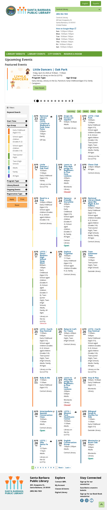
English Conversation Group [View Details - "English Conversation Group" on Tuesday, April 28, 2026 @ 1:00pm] (70, 442)
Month (85, 111)
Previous (34, 101)
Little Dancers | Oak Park (50, 69)
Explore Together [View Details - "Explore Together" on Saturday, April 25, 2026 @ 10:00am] (68, 252)
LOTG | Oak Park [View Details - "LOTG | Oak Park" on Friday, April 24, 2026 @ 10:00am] (93, 117)
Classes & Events (62, 489)
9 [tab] (66, 101)
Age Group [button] (11, 125)
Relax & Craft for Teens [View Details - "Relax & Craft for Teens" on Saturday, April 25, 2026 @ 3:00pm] (70, 330)
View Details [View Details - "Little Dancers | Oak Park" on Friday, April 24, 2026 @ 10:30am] (39, 88)
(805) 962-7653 (62, 14)
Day (99, 111)
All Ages (16, 176)
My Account (60, 485)
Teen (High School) (17, 162)
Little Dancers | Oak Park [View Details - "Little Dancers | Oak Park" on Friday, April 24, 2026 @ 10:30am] (44, 166)
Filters (12, 107)
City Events (54, 53)
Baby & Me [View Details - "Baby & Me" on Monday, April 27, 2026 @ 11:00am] (45, 378)
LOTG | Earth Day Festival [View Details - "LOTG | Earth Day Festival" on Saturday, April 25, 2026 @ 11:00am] (46, 330)
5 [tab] (51, 101)
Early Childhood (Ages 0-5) (19, 131)
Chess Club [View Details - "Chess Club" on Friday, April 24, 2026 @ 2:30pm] (93, 165)
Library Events (36, 53)
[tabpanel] (53, 79)
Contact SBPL (60, 482)
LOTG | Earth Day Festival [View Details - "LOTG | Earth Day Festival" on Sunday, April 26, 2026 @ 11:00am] (94, 330)
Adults (15, 168)
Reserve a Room (73, 53)
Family (15, 172)
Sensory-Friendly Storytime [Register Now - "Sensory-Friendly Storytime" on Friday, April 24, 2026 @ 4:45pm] (68, 200)
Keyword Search (13, 112)
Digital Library (61, 492)
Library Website (15, 53)
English (85, 3)
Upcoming (71, 111)
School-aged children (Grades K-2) (17, 139)
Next (72, 101)
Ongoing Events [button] (13, 189)
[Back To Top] (101, 504)
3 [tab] (44, 101)
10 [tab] (69, 101)
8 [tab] (62, 101)
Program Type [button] (13, 181)
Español (96, 3)
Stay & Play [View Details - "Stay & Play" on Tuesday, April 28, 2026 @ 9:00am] (93, 378)
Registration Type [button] (14, 194)
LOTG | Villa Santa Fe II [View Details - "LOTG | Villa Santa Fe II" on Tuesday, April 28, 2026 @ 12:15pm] (44, 443)
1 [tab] (37, 101)
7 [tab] (59, 101)
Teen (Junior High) (18, 156)
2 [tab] (41, 101)
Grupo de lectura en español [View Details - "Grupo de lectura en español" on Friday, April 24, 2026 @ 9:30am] (68, 118)
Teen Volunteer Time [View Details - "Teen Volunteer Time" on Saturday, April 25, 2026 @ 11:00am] (92, 253)
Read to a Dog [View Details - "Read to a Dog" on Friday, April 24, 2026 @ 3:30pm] (44, 199)
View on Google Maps (65, 28)
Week (93, 111)
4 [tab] (48, 101)
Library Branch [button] (13, 185)
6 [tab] (55, 101)
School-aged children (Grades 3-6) (17, 148)
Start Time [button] (11, 121)
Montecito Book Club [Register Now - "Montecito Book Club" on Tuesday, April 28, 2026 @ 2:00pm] (93, 441)
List (79, 111)
